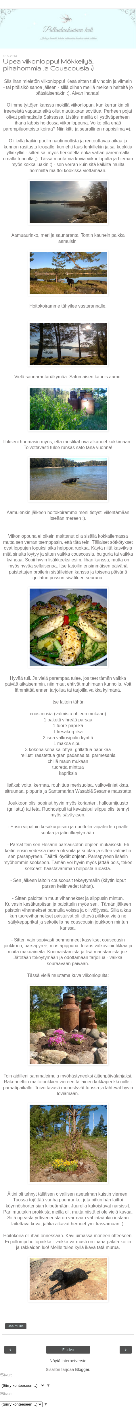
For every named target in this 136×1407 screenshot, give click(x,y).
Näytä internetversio (68, 1360)
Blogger (82, 1369)
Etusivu (68, 1350)
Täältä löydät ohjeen (65, 856)
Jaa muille (16, 1326)
